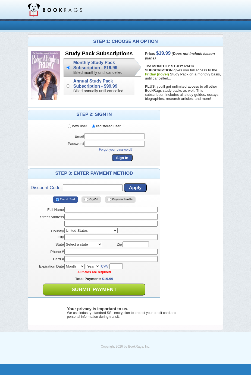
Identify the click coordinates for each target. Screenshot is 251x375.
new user (77, 126)
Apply (135, 187)
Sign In (122, 158)
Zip (119, 244)
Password (76, 144)
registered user (106, 126)
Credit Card (65, 199)
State (59, 244)
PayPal (91, 199)
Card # (58, 259)
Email (79, 136)
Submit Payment (94, 289)
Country (57, 231)
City (61, 237)
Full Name (55, 210)
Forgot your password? (116, 149)
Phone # (57, 252)
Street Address (52, 217)
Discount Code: (77, 187)
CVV (105, 266)
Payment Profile (120, 199)
